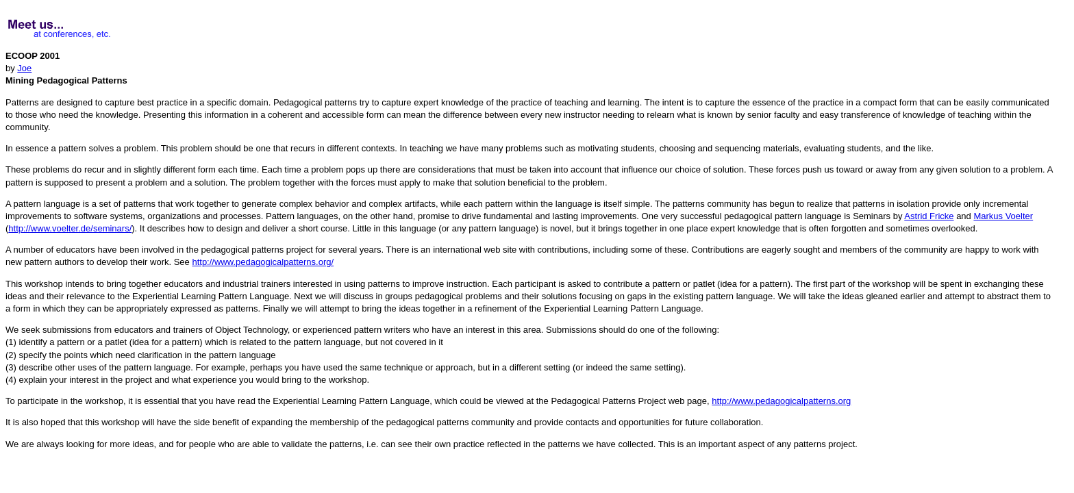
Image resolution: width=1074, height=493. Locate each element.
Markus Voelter (1003, 216)
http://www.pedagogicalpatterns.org (781, 401)
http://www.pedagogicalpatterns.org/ (263, 262)
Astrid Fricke (928, 216)
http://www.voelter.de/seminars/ (70, 228)
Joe (24, 68)
